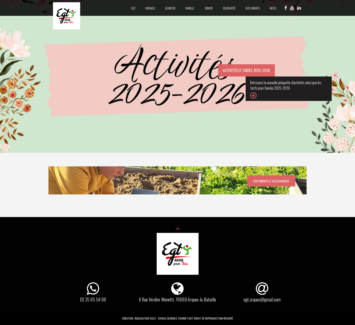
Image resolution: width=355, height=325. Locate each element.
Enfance (150, 8)
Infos (273, 8)
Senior (209, 8)
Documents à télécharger (271, 181)
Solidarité (229, 8)
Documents (252, 8)
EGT (133, 8)
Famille (190, 8)
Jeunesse (170, 8)
